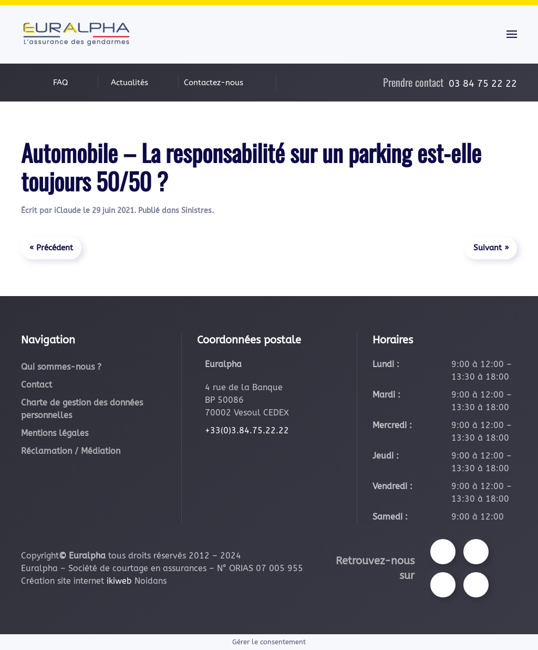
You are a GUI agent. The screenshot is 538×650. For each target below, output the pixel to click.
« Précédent (51, 247)
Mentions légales (54, 433)
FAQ (60, 82)
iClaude (67, 210)
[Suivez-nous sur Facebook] (443, 551)
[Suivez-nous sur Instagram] (476, 551)
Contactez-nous (213, 82)
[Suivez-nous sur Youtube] (443, 584)
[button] (511, 34)
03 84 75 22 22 (483, 83)
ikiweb (119, 581)
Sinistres (196, 210)
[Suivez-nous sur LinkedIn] (476, 584)
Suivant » (491, 247)
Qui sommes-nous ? (61, 367)
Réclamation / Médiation (70, 451)
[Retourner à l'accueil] (76, 34)
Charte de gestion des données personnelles (82, 409)
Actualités (129, 82)
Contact (36, 385)
